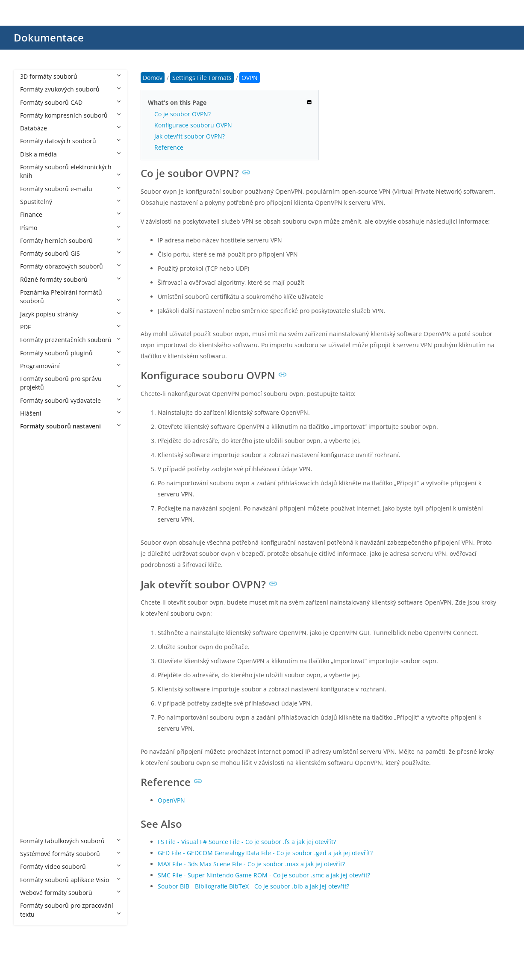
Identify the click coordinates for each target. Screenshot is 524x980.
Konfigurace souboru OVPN (193, 125)
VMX (35, 815)
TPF (33, 802)
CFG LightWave (50, 530)
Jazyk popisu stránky (70, 314)
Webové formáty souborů (70, 892)
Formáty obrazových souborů (70, 266)
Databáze (70, 128)
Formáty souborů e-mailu (70, 189)
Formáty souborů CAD (70, 102)
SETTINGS (42, 763)
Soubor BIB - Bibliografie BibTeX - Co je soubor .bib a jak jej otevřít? (253, 886)
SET (34, 750)
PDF (70, 327)
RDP (34, 724)
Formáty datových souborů (70, 141)
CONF (37, 569)
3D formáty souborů (70, 76)
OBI (34, 672)
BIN (34, 491)
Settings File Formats (58, 439)
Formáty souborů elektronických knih (70, 171)
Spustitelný (70, 202)
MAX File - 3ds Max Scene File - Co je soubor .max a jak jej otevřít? (251, 864)
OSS (34, 685)
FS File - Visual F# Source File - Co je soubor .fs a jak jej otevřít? (247, 842)
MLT (35, 659)
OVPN (37, 698)
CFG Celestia (46, 504)
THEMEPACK (46, 789)
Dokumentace (49, 37)
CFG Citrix (42, 517)
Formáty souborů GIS (70, 253)
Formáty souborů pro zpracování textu (70, 909)
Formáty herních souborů (70, 240)
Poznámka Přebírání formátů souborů (70, 296)
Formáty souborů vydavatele (70, 400)
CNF (34, 556)
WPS (35, 828)
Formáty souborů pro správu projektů (70, 383)
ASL (34, 465)
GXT (34, 621)
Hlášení (70, 413)
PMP (35, 711)
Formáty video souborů (70, 866)
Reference (168, 147)
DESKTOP (42, 582)
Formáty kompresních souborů (70, 115)
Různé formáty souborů (70, 279)
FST (33, 607)
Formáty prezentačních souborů (70, 340)
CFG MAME (44, 543)
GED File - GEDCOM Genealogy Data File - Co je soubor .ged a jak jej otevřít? (265, 853)
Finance (70, 214)
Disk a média (70, 154)
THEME (39, 776)
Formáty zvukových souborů (70, 89)
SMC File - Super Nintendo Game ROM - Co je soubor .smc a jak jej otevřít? (264, 875)
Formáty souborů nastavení (70, 426)
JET (33, 646)
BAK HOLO (44, 478)
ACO (35, 452)
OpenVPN (171, 800)
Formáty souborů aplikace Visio (70, 880)
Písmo (70, 228)
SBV (34, 737)
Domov (152, 78)
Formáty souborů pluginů (70, 353)
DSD (35, 594)
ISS (33, 633)
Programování (70, 366)
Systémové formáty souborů (70, 854)
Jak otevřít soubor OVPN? (189, 136)
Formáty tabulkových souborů (70, 841)
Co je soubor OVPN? (182, 114)
